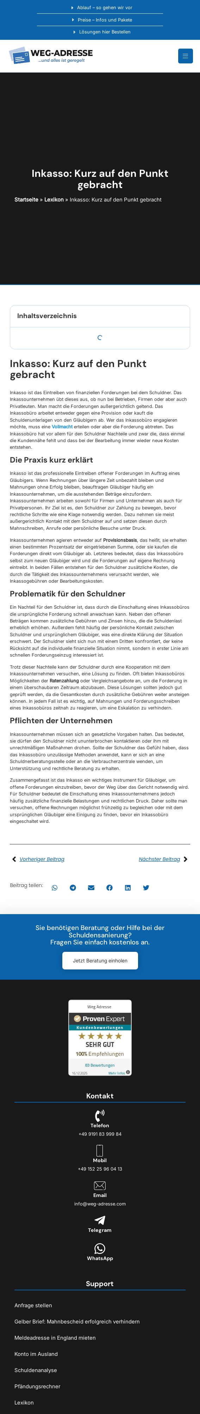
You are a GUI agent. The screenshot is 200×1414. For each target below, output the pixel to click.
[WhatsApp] (100, 1248)
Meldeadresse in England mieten (55, 1337)
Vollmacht (62, 426)
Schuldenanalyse (35, 1370)
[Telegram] (100, 1220)
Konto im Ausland (36, 1354)
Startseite (26, 199)
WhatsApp (100, 1258)
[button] (54, 887)
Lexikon (54, 199)
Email (100, 1195)
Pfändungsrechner (37, 1386)
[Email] (100, 1185)
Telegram (100, 1230)
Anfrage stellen (33, 1305)
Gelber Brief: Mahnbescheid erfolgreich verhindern (77, 1321)
